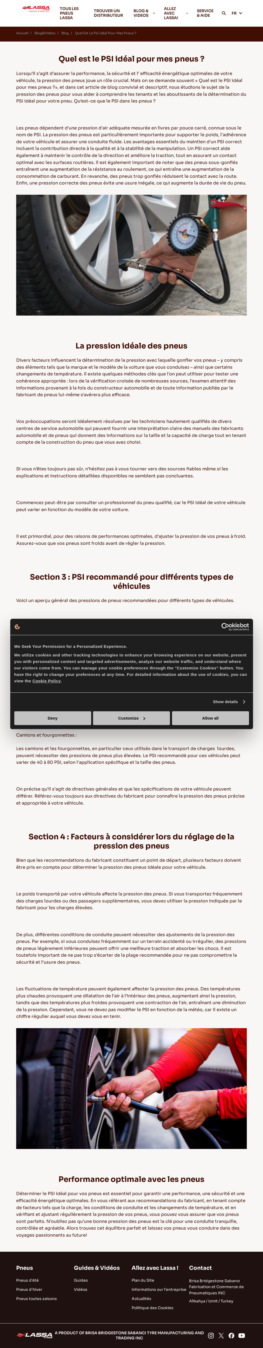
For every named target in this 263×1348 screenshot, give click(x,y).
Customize (131, 718)
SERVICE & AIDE (205, 13)
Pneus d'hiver (29, 1289)
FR (237, 13)
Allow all (210, 718)
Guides (81, 1280)
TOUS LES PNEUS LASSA (69, 13)
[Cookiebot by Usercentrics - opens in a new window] (225, 627)
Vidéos (80, 1289)
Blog (65, 33)
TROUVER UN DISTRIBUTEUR (108, 13)
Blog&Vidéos (45, 33)
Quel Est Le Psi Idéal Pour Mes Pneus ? (105, 33)
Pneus (24, 1268)
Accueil (22, 33)
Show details (225, 701)
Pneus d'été (27, 1280)
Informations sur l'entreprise (159, 1289)
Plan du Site (143, 1280)
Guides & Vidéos (97, 1268)
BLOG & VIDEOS (144, 13)
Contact (200, 1268)
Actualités (141, 1298)
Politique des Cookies (152, 1307)
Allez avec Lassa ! (155, 1268)
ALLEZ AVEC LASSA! (176, 13)
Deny (53, 718)
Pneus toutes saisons (36, 1298)
